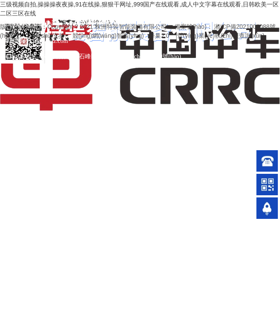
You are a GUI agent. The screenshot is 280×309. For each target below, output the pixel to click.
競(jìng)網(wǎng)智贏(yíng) (108, 35)
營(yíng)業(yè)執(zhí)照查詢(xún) (221, 35)
